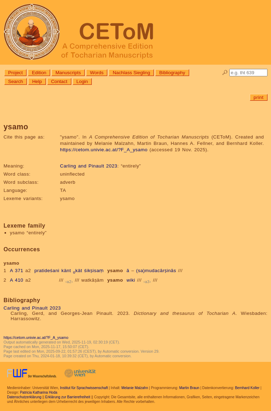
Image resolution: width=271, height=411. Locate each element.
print (259, 97)
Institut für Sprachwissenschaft (84, 388)
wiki (131, 280)
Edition (39, 72)
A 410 (16, 280)
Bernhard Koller (247, 388)
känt (66, 270)
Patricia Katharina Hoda (39, 392)
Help (37, 81)
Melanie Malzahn (134, 388)
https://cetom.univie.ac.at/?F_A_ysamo (103, 149)
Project (15, 72)
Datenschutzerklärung (24, 397)
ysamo (115, 270)
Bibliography (172, 72)
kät (77, 270)
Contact (59, 81)
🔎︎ (225, 72)
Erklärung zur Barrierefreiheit (67, 397)
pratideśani (47, 270)
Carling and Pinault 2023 (88, 166)
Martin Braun (189, 388)
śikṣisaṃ (94, 270)
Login (82, 81)
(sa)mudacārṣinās (156, 270)
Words (96, 72)
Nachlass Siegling (131, 72)
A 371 (16, 270)
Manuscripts (68, 72)
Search (15, 81)
